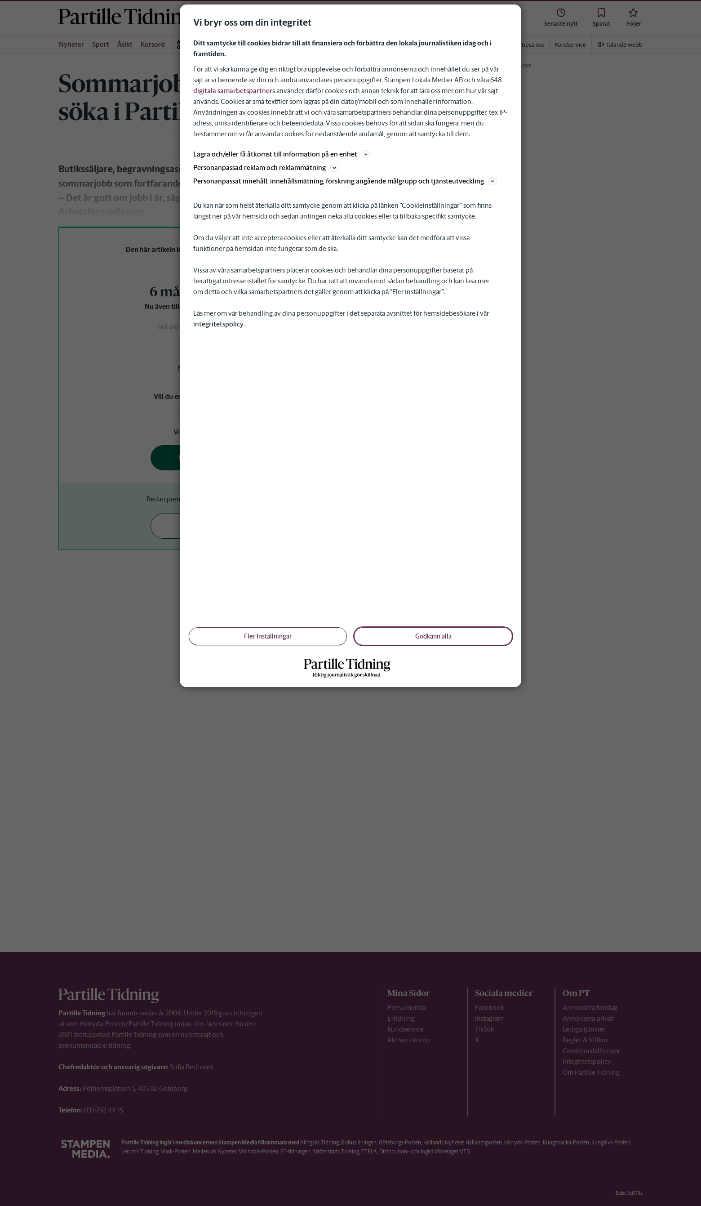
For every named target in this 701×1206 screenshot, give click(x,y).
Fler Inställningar (268, 636)
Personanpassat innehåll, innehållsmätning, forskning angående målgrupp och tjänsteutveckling (345, 181)
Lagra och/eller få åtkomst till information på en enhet (281, 154)
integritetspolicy (218, 324)
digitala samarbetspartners (234, 90)
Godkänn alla (433, 636)
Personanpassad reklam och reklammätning (265, 167)
